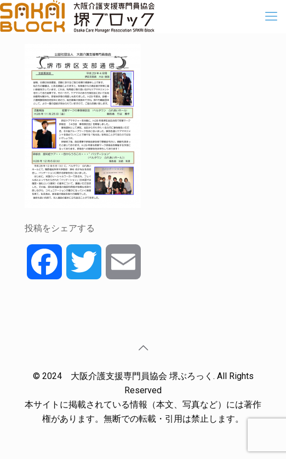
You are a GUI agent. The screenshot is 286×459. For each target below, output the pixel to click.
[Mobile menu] (271, 16)
